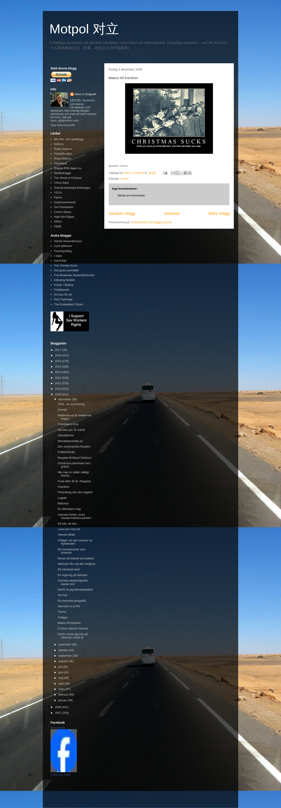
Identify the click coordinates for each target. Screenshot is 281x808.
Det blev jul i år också (71, 429)
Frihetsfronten (63, 153)
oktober (63, 650)
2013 (58, 372)
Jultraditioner (66, 435)
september (65, 655)
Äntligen (63, 617)
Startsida (172, 213)
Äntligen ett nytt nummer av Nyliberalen (75, 542)
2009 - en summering (71, 404)
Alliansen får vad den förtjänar (76, 563)
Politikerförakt (66, 452)
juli (60, 667)
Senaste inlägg (122, 213)
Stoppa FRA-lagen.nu (67, 168)
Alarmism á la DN (69, 606)
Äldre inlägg (218, 213)
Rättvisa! (63, 503)
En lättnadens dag (69, 509)
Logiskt (62, 498)
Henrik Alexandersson (68, 241)
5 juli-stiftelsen (63, 246)
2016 (58, 355)
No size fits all (63, 294)
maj (61, 677)
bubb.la (58, 144)
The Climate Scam (65, 265)
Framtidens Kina (68, 424)
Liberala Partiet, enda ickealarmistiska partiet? (74, 516)
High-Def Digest (64, 216)
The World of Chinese (68, 177)
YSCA (58, 192)
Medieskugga (62, 173)
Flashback (60, 163)
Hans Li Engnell (85, 94)
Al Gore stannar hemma (73, 628)
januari (63, 700)
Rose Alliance (62, 158)
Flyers (58, 197)
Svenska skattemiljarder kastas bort (73, 582)
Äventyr (62, 409)
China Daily (61, 182)
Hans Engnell (57, 727)
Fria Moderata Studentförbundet (74, 275)
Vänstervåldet (66, 534)
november (65, 644)
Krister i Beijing (63, 284)
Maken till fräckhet (69, 623)
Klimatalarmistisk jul (70, 441)
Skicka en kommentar (131, 195)
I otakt (58, 255)
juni (61, 672)
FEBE (57, 226)
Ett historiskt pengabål (72, 600)
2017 (58, 349)
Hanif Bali (60, 260)
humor (125, 178)
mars (62, 689)
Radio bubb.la (63, 148)
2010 (58, 388)
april (61, 683)
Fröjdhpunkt (61, 289)
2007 (58, 712)
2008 (58, 707)
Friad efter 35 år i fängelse (74, 481)
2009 (58, 394)
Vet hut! (62, 595)
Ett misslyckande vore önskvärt (71, 551)
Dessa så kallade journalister (76, 558)
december (65, 399)
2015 (58, 361)
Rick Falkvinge (63, 299)
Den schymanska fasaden (74, 446)
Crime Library (62, 212)
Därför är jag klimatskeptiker (75, 589)
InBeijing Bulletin (64, 280)
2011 (58, 383)
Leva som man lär (69, 529)
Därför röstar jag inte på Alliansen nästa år (73, 635)
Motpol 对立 (84, 29)
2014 (58, 366)
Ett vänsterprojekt (69, 569)
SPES (58, 221)
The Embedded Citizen (68, 304)
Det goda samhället (66, 270)
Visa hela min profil (62, 125)
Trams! (62, 611)
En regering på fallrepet (72, 575)
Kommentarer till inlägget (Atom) (151, 222)
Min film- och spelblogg (68, 139)
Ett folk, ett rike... (68, 523)
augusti (63, 661)
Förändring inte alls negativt (75, 492)
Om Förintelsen (64, 207)
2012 (58, 377)
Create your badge (60, 774)
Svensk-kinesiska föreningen (72, 187)
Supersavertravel (65, 202)
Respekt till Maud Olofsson (75, 457)
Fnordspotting (63, 251)
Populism (63, 486)
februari (63, 694)
